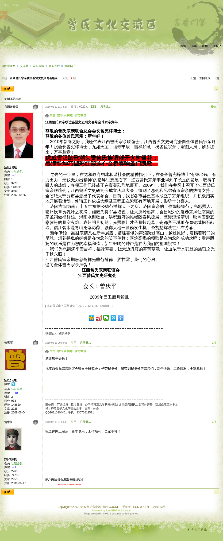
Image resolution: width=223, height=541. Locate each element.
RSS (136, 507)
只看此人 (106, 106)
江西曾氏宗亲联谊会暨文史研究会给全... (35, 78)
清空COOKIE (111, 507)
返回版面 (205, 78)
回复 (94, 106)
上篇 (193, 78)
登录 (16, 5)
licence (127, 510)
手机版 (126, 507)
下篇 (216, 78)
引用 (73, 342)
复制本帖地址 (12, 99)
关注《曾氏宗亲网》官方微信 (68, 115)
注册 (6, 5)
